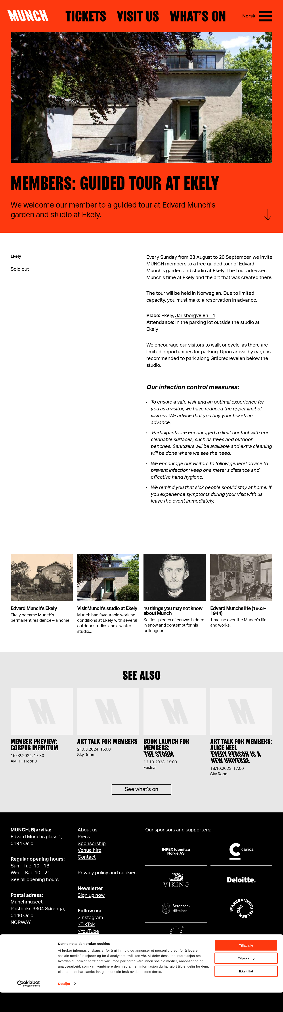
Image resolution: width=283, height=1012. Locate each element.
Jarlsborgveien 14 (195, 315)
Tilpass (246, 978)
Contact (87, 857)
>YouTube (88, 931)
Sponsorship (92, 843)
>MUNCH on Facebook (103, 938)
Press (84, 836)
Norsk (248, 16)
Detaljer (64, 1003)
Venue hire (89, 850)
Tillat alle (246, 965)
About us (87, 829)
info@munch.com (30, 938)
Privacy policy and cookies (107, 872)
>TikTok (86, 924)
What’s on (198, 16)
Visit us (138, 16)
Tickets (85, 16)
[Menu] (265, 16)
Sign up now (91, 895)
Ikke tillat (246, 991)
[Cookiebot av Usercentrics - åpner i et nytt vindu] (28, 1003)
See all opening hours (35, 879)
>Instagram (90, 917)
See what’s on (141, 793)
